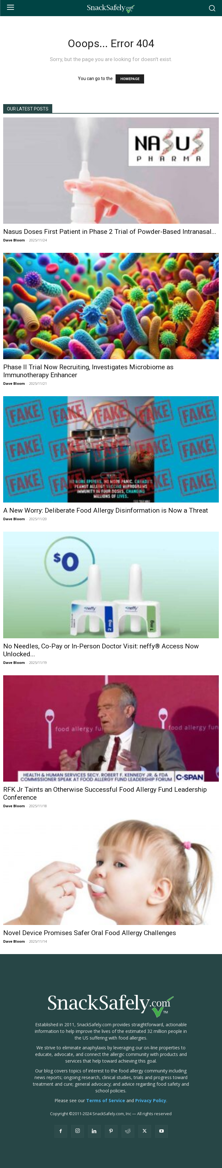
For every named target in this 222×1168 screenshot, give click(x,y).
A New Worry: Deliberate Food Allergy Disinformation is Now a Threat (105, 510)
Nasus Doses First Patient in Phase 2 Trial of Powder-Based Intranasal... (109, 231)
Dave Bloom (14, 240)
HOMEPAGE (129, 79)
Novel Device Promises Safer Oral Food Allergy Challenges (89, 933)
